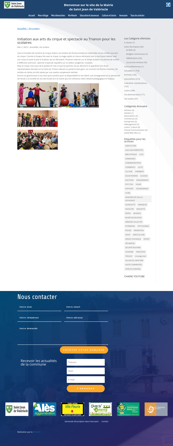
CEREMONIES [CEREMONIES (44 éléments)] (130, 159)
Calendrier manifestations (135, 83)
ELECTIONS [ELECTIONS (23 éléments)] (129, 180)
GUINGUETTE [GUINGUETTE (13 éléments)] (130, 205)
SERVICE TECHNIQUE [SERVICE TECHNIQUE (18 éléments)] (133, 239)
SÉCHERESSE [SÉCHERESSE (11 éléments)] (130, 243)
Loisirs (127, 90)
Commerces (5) (130, 118)
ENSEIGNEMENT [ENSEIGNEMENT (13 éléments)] (142, 180)
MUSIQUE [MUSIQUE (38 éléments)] (137, 213)
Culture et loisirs (109, 16)
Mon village (43, 16)
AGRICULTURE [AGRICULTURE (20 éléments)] (130, 146)
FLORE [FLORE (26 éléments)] (127, 193)
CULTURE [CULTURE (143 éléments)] (128, 171)
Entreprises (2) (130, 121)
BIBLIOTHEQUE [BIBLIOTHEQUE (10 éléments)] (131, 154)
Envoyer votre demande (84, 349)
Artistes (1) (129, 113)
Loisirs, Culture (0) (132, 127)
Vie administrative (132, 94)
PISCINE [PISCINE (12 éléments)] (128, 230)
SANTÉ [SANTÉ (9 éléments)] (127, 235)
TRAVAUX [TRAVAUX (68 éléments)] (128, 256)
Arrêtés (129, 50)
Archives (128, 74)
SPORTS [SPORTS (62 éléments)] (146, 239)
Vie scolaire (34, 28)
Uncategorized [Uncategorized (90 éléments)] (140, 256)
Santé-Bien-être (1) (132, 133)
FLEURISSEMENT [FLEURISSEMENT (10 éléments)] (142, 188)
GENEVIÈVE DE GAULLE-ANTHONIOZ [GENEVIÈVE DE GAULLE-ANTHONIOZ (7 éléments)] (134, 199)
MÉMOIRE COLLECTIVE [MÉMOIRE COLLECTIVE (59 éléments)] (133, 222)
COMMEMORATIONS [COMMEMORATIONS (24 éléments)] (133, 163)
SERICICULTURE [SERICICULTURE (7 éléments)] (139, 235)
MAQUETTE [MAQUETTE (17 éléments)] (141, 209)
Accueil (32, 16)
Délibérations (132, 58)
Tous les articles (137, 16)
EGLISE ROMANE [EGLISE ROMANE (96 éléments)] (131, 176)
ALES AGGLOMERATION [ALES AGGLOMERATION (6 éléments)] (134, 150)
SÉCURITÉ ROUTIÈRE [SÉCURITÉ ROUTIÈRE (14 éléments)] (133, 247)
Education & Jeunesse (89, 16)
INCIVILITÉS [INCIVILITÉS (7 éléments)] (129, 209)
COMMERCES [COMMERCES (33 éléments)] (130, 167)
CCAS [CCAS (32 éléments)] (141, 154)
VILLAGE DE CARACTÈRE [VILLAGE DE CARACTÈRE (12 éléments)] (134, 260)
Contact (105, 422)
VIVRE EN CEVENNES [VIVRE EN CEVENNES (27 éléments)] (133, 269)
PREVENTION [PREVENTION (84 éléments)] (139, 230)
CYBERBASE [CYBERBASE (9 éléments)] (139, 171)
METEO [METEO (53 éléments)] (128, 213)
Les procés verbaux (134, 62)
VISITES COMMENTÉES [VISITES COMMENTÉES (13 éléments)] (133, 265)
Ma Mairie (72, 16)
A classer (128, 42)
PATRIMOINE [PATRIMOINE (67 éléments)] (130, 226)
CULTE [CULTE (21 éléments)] (140, 167)
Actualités (21, 28)
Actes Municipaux (132, 46)
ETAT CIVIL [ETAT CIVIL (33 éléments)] (129, 184)
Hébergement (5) (131, 124)
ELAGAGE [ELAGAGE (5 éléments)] (143, 176)
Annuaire (123, 16)
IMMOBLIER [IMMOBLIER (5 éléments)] (142, 205)
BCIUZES (36, 432)
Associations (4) (131, 116)
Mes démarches (58, 16)
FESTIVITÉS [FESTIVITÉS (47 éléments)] (129, 188)
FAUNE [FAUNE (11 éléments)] (138, 184)
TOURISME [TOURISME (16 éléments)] (129, 252)
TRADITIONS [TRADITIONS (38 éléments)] (140, 252)
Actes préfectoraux (132, 66)
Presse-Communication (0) (135, 130)
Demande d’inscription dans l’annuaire (82, 422)
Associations (129, 79)
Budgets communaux (135, 54)
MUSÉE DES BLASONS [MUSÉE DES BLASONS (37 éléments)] (133, 217)
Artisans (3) (129, 110)
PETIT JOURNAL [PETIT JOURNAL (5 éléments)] (143, 226)
